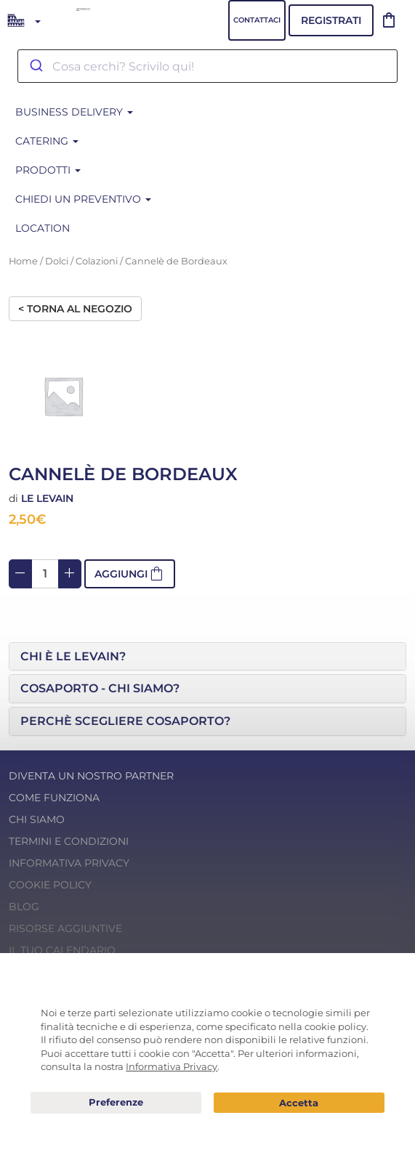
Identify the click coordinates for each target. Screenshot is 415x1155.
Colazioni (97, 261)
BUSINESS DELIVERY (74, 111)
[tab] (207, 656)
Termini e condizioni (69, 841)
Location (42, 228)
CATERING (46, 140)
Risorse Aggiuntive (65, 928)
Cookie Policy (50, 884)
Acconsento (299, 1103)
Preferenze (116, 1103)
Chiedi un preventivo (83, 199)
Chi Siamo (37, 819)
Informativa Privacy (69, 863)
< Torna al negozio (75, 308)
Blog (24, 906)
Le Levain (47, 498)
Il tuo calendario (62, 950)
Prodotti (48, 170)
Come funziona (54, 797)
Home (23, 261)
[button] (207, 656)
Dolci (56, 261)
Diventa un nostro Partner (91, 775)
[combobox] (207, 66)
